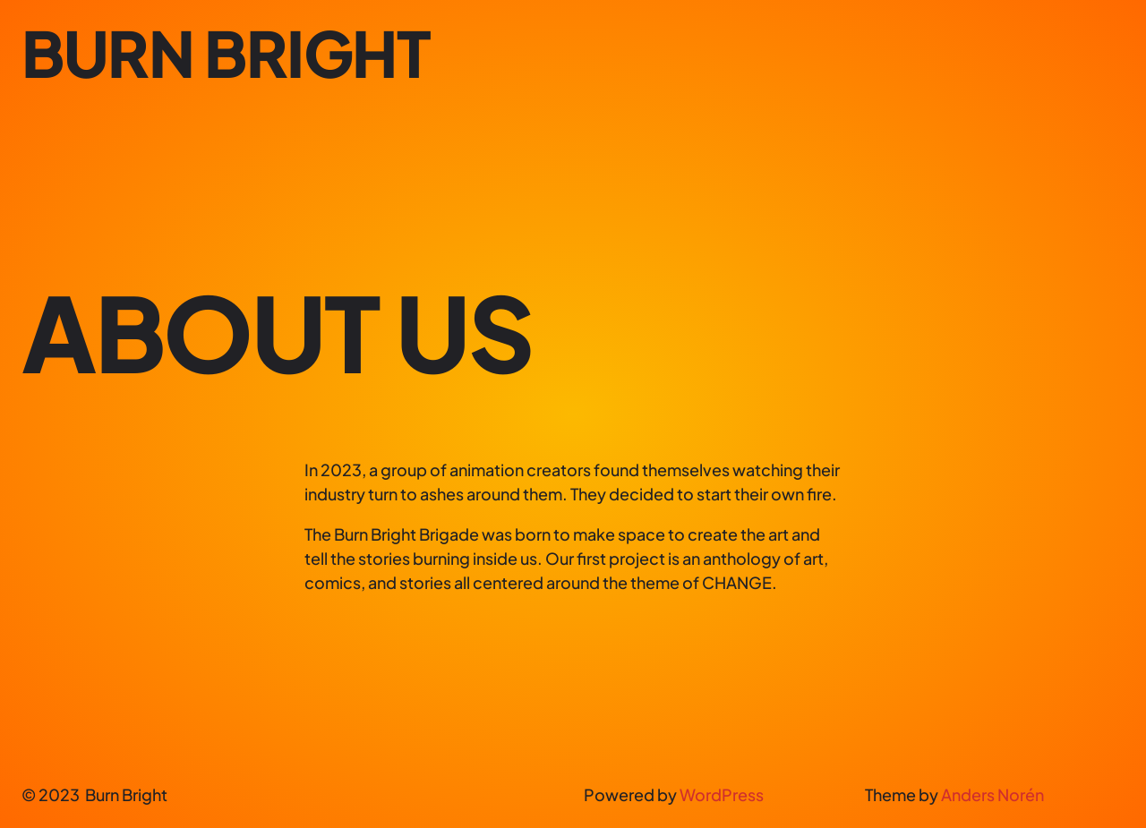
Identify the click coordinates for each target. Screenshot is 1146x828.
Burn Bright (226, 52)
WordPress (722, 794)
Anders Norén (992, 794)
